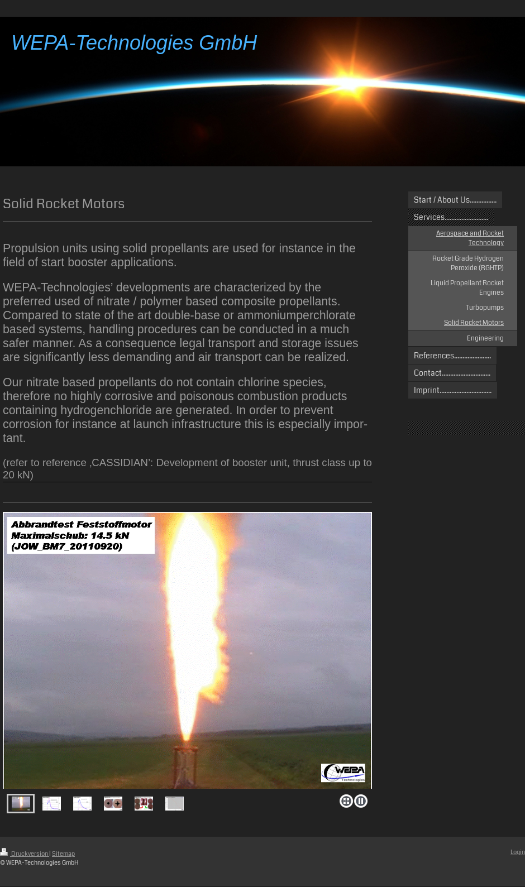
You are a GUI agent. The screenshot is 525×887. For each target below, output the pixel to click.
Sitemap (63, 854)
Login (517, 852)
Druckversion (24, 854)
